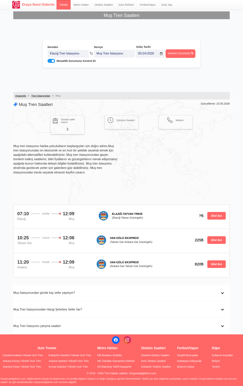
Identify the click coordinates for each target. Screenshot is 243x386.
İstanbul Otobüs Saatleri (155, 355)
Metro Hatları (81, 4)
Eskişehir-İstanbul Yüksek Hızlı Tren (70, 355)
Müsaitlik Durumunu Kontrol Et (76, 59)
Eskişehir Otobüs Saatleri (156, 366)
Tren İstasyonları (40, 95)
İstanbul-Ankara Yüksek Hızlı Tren (23, 355)
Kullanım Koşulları (222, 355)
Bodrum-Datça (185, 366)
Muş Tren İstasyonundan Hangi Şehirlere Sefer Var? (47, 309)
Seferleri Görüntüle (180, 51)
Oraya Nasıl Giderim (33, 5)
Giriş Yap (166, 4)
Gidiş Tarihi (143, 44)
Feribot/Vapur (148, 4)
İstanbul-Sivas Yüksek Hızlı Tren (22, 366)
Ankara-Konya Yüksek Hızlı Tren (22, 360)
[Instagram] (127, 340)
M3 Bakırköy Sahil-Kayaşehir (114, 366)
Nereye (98, 45)
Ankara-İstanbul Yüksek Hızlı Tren (69, 360)
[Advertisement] (121, 78)
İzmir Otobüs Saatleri (153, 360)
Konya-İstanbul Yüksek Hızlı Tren (68, 366)
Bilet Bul (216, 215)
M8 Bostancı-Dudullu (109, 355)
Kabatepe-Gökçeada (189, 360)
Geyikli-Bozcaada (187, 355)
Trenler (63, 4)
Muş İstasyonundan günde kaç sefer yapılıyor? (44, 292)
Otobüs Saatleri (104, 4)
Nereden (52, 45)
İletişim (216, 360)
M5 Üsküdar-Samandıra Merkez (116, 360)
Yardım (216, 366)
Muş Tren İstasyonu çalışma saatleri (37, 326)
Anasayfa (20, 95)
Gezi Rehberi (126, 4)
